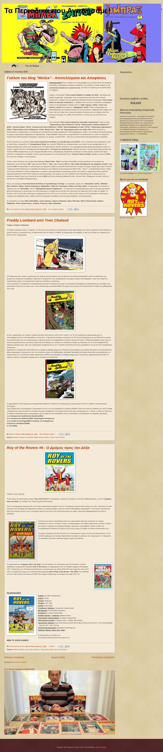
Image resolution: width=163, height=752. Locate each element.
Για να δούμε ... (33, 65)
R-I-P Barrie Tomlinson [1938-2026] (19, 669)
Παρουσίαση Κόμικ (47, 649)
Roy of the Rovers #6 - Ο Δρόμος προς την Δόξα (48, 448)
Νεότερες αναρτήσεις (14, 657)
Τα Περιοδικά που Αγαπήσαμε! (57, 10)
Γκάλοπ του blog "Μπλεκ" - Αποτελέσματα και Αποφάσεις (56, 78)
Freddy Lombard (18, 437)
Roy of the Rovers (60, 649)
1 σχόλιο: (51, 646)
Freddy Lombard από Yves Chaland (37, 220)
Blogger (103, 747)
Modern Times (49, 437)
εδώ (59, 506)
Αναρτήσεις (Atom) (19, 662)
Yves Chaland (59, 437)
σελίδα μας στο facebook (59, 193)
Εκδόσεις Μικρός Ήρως (21, 649)
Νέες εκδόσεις (35, 649)
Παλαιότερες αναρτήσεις (103, 657)
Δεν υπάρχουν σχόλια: (56, 209)
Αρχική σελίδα (58, 657)
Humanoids (29, 437)
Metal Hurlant (38, 437)
